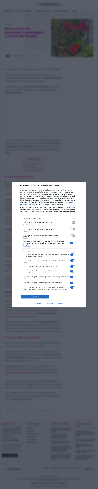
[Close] (82, 185)
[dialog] (49, 244)
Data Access (49, 303)
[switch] (72, 222)
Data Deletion (38, 303)
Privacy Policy (60, 303)
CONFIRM (35, 297)
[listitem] (49, 218)
